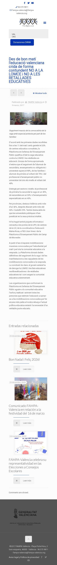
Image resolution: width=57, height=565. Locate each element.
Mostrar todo (39, 93)
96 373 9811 (23, 7)
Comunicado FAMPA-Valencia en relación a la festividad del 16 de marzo (27, 409)
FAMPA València (35, 102)
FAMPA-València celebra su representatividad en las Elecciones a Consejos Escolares (27, 465)
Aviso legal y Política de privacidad (24, 557)
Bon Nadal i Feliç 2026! (24, 359)
